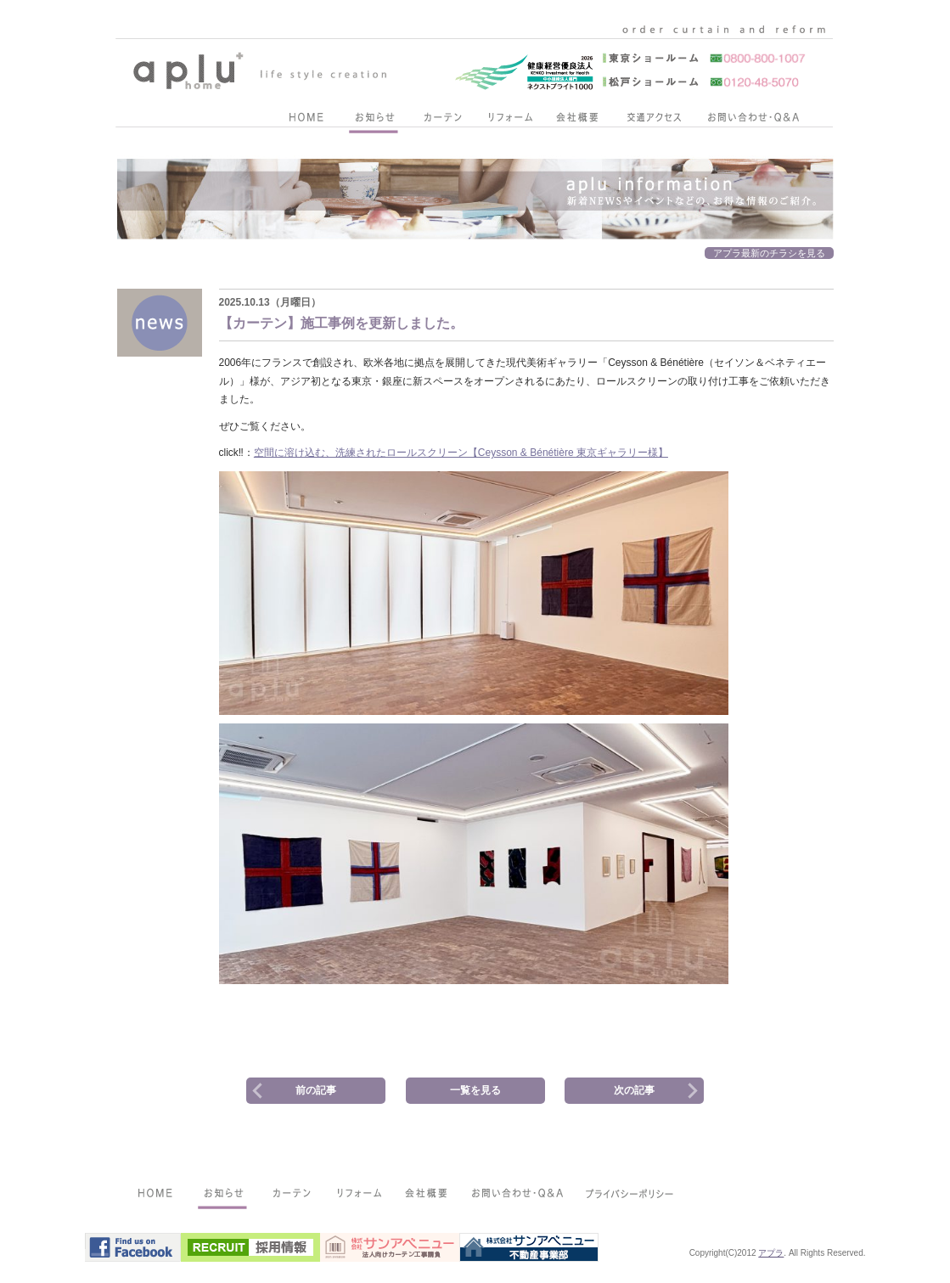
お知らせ (374, 120)
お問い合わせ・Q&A (753, 120)
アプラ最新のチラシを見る (769, 253)
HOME (306, 120)
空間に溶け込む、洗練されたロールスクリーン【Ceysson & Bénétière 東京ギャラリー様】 (461, 453)
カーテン (441, 120)
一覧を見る (475, 1090)
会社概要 (577, 120)
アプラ (771, 1253)
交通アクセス (653, 120)
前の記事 (315, 1090)
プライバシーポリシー (631, 1196)
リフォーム (509, 120)
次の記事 (634, 1090)
